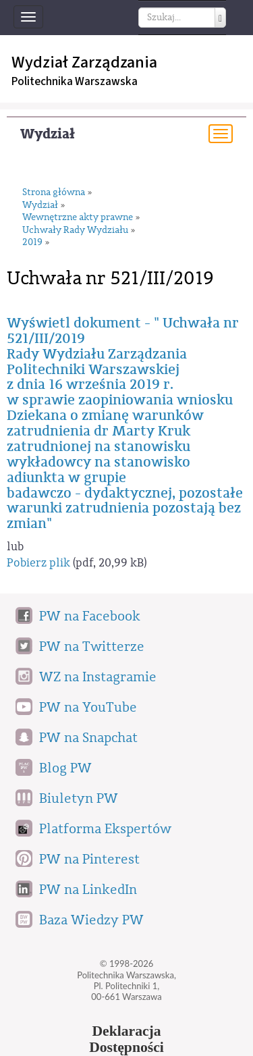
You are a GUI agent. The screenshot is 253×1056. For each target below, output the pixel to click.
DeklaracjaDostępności (126, 1039)
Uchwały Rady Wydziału (75, 230)
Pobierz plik (38, 563)
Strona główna (53, 193)
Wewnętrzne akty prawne (77, 217)
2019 (32, 242)
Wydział (47, 134)
